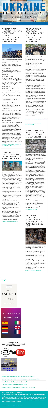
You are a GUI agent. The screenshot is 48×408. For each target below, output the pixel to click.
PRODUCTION (7, 145)
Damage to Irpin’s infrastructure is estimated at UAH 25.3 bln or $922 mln (36, 134)
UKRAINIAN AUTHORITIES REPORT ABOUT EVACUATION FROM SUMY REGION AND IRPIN (34, 221)
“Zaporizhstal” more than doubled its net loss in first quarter (14, 384)
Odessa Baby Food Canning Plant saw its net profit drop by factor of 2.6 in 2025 (18, 376)
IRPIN (4, 144)
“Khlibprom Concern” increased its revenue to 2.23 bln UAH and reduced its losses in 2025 (20, 379)
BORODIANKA (6, 221)
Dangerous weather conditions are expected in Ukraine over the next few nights (18, 387)
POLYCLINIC (37, 123)
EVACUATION (29, 270)
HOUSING (14, 221)
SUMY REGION (38, 270)
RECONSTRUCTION (30, 124)
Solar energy (13, 145)
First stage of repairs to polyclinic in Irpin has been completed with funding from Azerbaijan (35, 35)
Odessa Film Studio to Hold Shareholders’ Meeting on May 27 (14, 381)
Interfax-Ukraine (18, 406)
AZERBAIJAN (29, 123)
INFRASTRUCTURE (30, 209)
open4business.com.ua (7, 406)
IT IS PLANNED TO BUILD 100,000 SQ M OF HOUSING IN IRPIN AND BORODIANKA (12, 155)
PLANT (13, 144)
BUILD (10, 221)
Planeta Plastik (8, 144)
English (10, 23)
